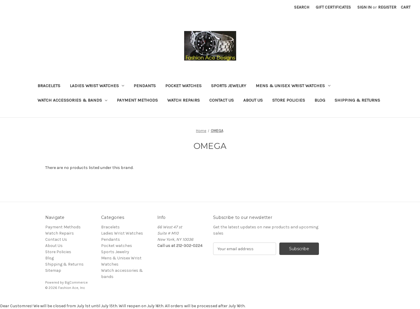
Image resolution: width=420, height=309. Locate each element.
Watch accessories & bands (73, 100)
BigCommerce (76, 282)
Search (301, 7)
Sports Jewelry (228, 85)
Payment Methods (137, 100)
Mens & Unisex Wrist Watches (293, 85)
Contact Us (221, 100)
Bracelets (49, 85)
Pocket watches (183, 85)
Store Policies (288, 100)
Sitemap (53, 270)
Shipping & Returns (357, 100)
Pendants (145, 85)
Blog (319, 100)
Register (387, 7)
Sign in (364, 7)
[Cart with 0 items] (406, 7)
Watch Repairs (183, 100)
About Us (253, 100)
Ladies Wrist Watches (97, 85)
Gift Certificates (333, 7)
